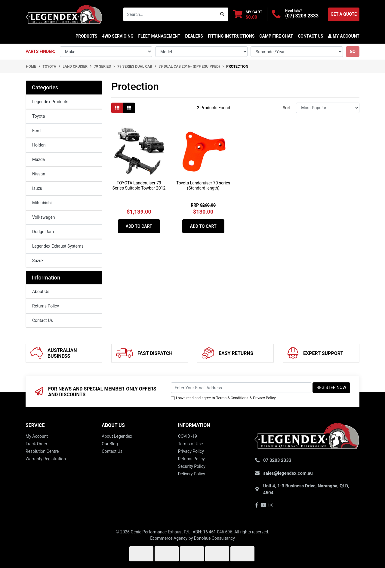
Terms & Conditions (232, 398)
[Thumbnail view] (117, 108)
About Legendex (117, 436)
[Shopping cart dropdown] (248, 14)
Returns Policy (45, 306)
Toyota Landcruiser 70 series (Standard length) (203, 185)
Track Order (36, 443)
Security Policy (191, 466)
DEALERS (194, 36)
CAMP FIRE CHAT (276, 36)
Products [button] (86, 36)
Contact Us (42, 320)
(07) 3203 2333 (302, 16)
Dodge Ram (43, 231)
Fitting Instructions (231, 36)
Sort (287, 107)
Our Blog (110, 443)
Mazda (38, 159)
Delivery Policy (191, 473)
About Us (40, 291)
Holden (38, 145)
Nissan (38, 173)
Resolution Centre (42, 451)
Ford (36, 130)
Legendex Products (50, 101)
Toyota (38, 116)
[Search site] (222, 14)
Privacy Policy (264, 398)
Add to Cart (139, 226)
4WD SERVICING (117, 36)
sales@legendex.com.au (288, 473)
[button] (342, 36)
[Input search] (170, 14)
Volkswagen (43, 217)
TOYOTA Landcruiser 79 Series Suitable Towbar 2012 (138, 185)
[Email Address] (241, 387)
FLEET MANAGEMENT (159, 36)
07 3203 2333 (277, 460)
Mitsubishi (42, 202)
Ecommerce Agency (168, 538)
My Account (37, 436)
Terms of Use (190, 443)
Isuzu (37, 188)
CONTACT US (310, 36)
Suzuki (38, 260)
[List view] (129, 108)
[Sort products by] (327, 108)
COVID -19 (187, 436)
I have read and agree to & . (224, 398)
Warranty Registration (46, 458)
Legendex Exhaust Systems (58, 246)
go (353, 51)
